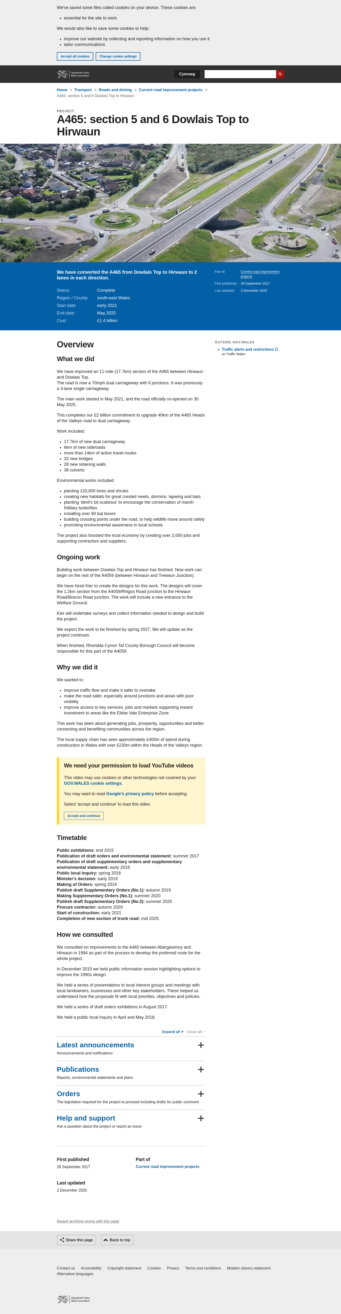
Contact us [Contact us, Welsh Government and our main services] (66, 1268)
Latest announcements (95, 1045)
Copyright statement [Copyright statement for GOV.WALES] (124, 1268)
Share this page (79, 1240)
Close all (196, 1032)
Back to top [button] (120, 1240)
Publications (78, 1069)
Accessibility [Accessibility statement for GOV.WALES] (91, 1268)
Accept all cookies (75, 56)
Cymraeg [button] (187, 74)
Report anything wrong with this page (88, 1221)
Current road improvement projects (170, 90)
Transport (83, 90)
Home (62, 90)
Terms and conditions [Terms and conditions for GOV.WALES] (203, 1268)
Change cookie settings (118, 56)
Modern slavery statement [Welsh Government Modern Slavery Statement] (248, 1268)
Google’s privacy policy (130, 793)
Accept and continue (83, 816)
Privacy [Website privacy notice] (173, 1268)
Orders (68, 1093)
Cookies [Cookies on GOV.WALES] (154, 1268)
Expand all (172, 1032)
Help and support (86, 1118)
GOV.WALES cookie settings (92, 783)
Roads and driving (115, 90)
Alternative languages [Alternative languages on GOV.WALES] (75, 1274)
